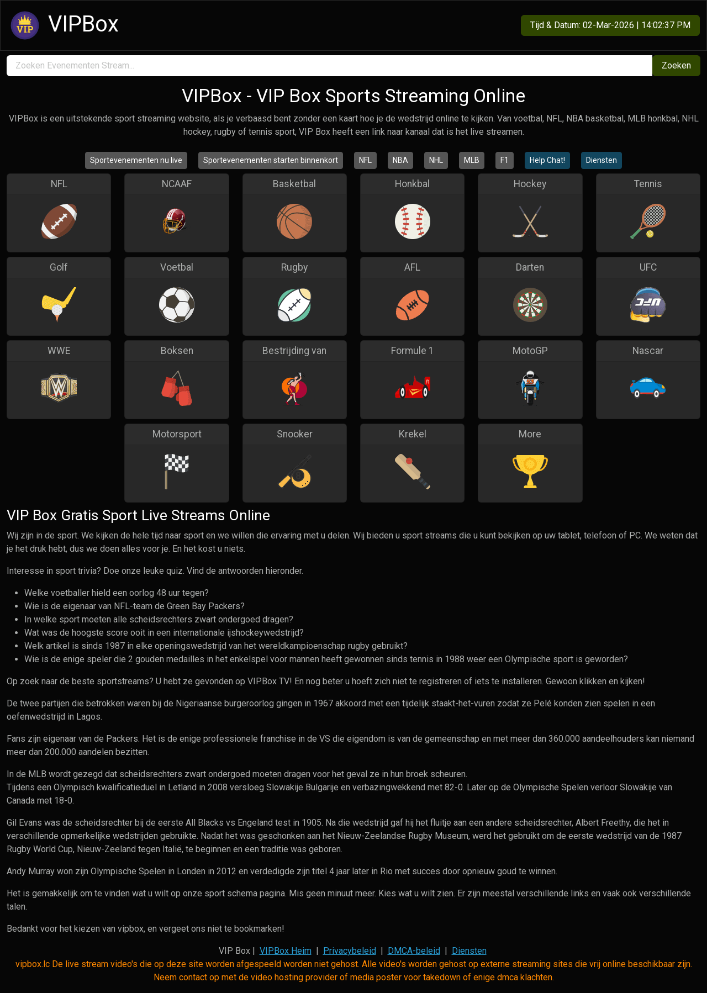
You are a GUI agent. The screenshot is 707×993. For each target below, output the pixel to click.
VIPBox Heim (286, 951)
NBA (400, 160)
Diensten (601, 160)
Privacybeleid (349, 951)
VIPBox (63, 25)
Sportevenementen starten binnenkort (270, 160)
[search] (329, 65)
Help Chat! (547, 160)
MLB (471, 160)
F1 (504, 160)
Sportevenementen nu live (136, 160)
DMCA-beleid (414, 951)
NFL (365, 160)
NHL (436, 160)
